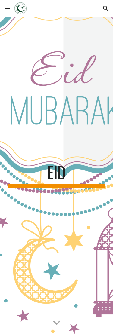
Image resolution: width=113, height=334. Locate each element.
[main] (57, 175)
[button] (7, 8)
